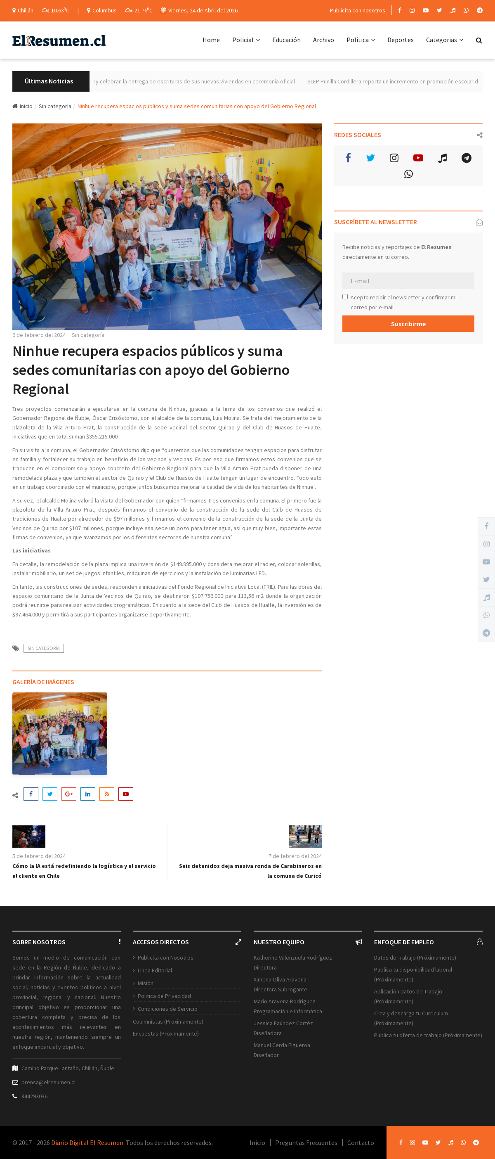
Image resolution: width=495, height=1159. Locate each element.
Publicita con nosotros (357, 10)
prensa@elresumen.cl (48, 1082)
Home (211, 40)
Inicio (22, 106)
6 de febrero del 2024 (39, 335)
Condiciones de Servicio (168, 1008)
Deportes (400, 40)
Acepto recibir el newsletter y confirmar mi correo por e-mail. (399, 302)
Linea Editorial (155, 970)
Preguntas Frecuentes (306, 1142)
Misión (145, 983)
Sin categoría (55, 106)
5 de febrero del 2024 (39, 856)
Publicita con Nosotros (165, 957)
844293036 (34, 1096)
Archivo (323, 40)
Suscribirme (408, 324)
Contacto (360, 1142)
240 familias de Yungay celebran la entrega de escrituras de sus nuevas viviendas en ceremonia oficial (191, 81)
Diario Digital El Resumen (87, 1142)
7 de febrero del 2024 (295, 856)
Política (360, 40)
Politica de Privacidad (164, 996)
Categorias (444, 40)
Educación (286, 40)
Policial (246, 40)
